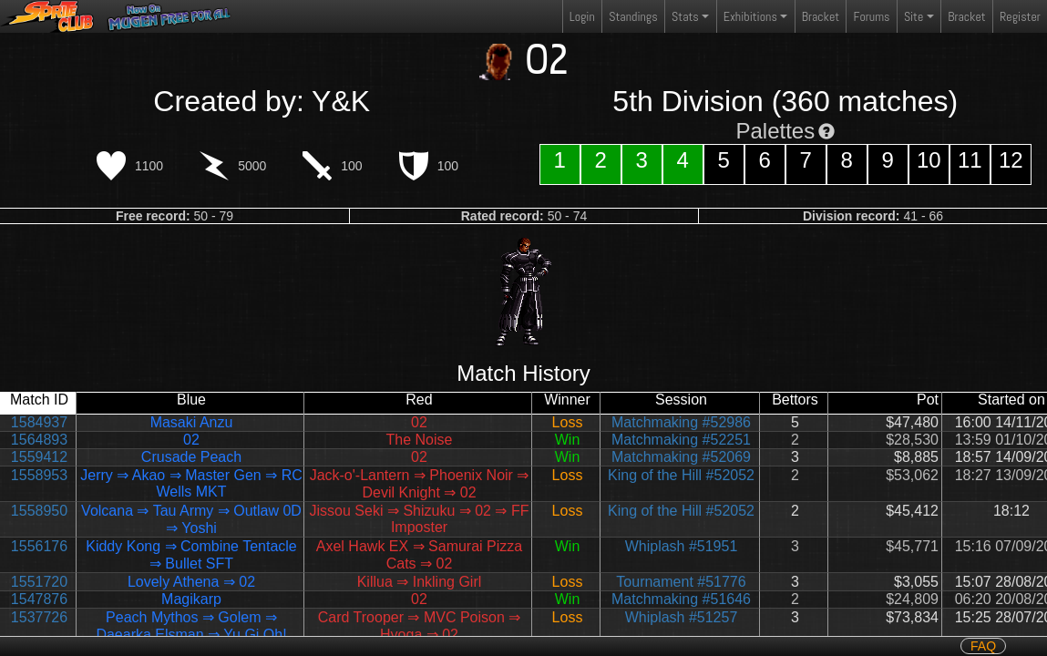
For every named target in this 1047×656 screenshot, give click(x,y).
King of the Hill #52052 (681, 475)
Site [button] (913, 16)
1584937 (39, 422)
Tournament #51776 (680, 581)
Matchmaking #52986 (681, 422)
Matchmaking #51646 (681, 599)
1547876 (39, 599)
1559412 (39, 457)
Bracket (820, 16)
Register (1020, 16)
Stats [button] (685, 16)
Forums (872, 16)
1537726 (39, 617)
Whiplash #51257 (681, 617)
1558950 (39, 510)
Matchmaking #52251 (681, 439)
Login (582, 16)
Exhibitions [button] (750, 16)
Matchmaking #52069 (681, 457)
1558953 (39, 475)
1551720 (39, 581)
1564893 (39, 439)
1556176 (39, 546)
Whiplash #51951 (681, 546)
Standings (632, 20)
